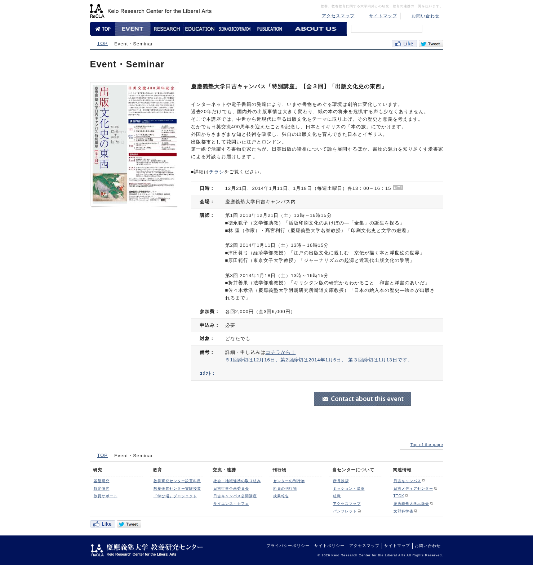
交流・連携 (224, 469)
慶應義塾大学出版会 (411, 504)
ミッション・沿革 (349, 488)
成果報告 (281, 496)
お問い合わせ (426, 15)
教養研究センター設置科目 (177, 481)
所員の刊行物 (285, 488)
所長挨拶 (341, 481)
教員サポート (105, 496)
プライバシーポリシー (288, 545)
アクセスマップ (338, 15)
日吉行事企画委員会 (231, 488)
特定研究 (102, 488)
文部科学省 (403, 511)
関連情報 (402, 469)
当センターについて (353, 469)
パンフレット (345, 511)
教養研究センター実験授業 (177, 488)
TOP (102, 43)
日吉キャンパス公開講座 (235, 496)
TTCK (399, 496)
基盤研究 (102, 481)
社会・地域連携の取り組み (237, 481)
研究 (97, 469)
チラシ (216, 171)
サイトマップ (383, 15)
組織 (337, 496)
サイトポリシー (329, 545)
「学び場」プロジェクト (175, 496)
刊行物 (279, 469)
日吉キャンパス (407, 481)
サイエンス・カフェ (231, 504)
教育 (157, 469)
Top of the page (426, 444)
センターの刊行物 (289, 481)
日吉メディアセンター (413, 488)
